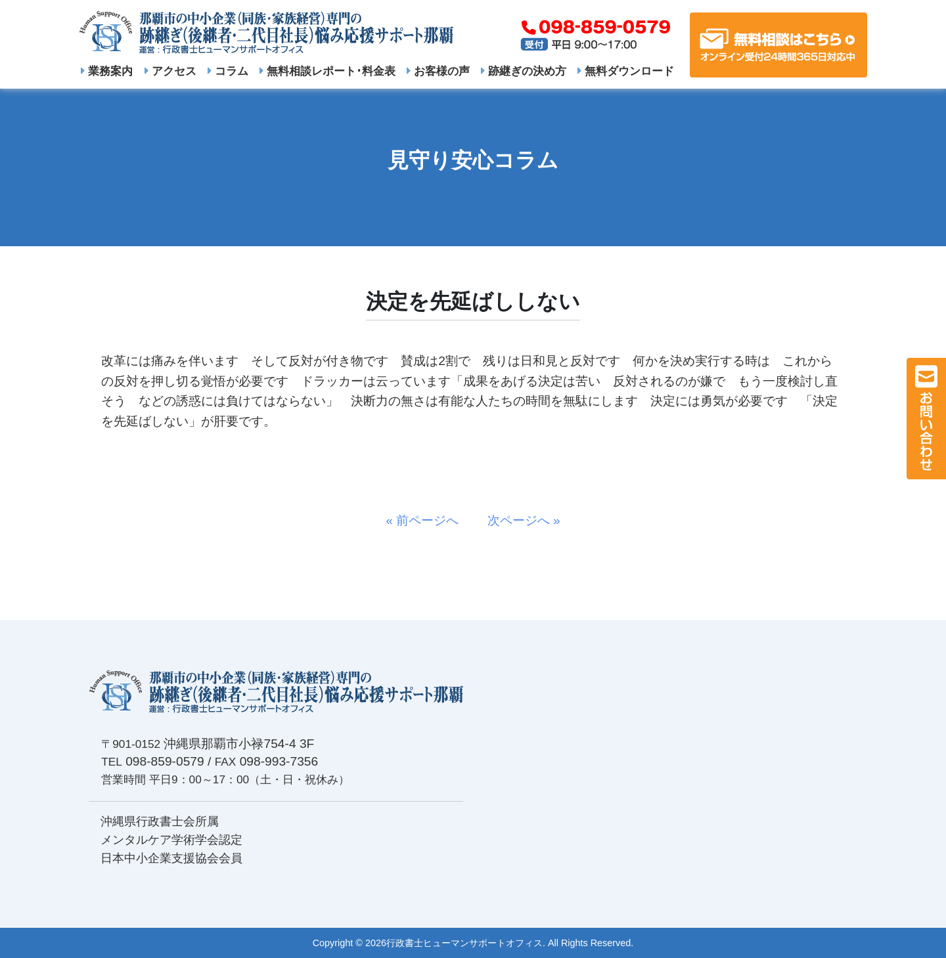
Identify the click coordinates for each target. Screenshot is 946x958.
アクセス (170, 71)
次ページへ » (517, 520)
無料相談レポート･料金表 (327, 71)
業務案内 (107, 71)
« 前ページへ (428, 520)
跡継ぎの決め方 (523, 71)
